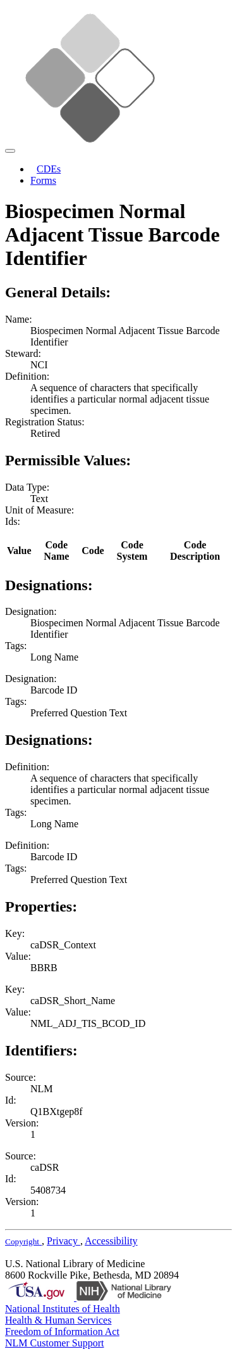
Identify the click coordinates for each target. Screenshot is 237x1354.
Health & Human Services (58, 1320)
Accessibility (111, 1240)
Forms (43, 180)
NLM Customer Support (54, 1343)
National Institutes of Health (62, 1308)
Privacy (63, 1240)
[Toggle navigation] (10, 151)
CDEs (49, 169)
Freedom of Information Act (62, 1331)
